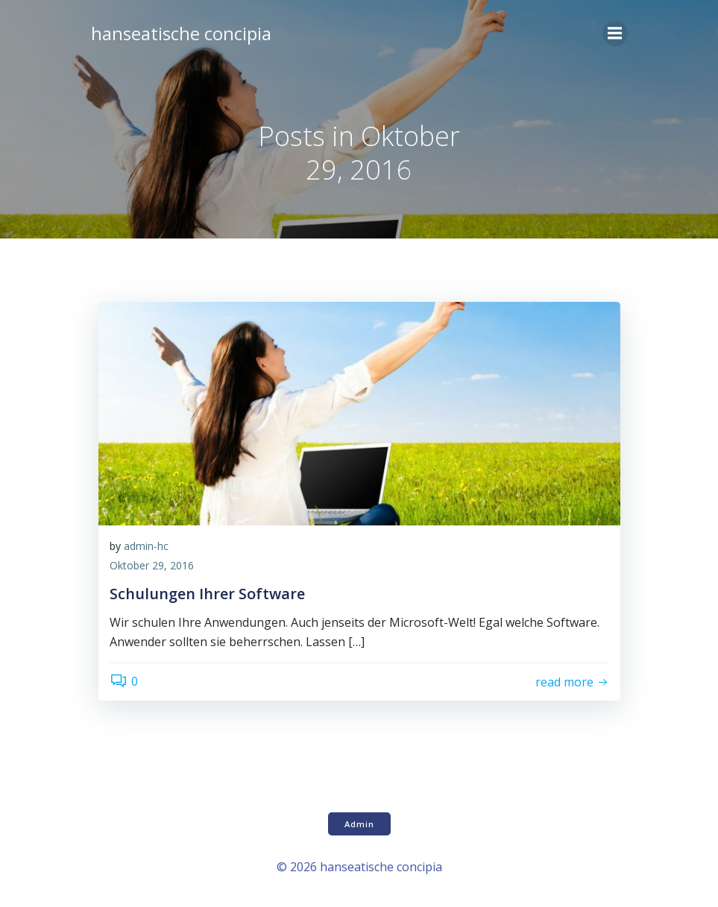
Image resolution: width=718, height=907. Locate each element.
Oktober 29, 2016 (152, 565)
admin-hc (146, 546)
